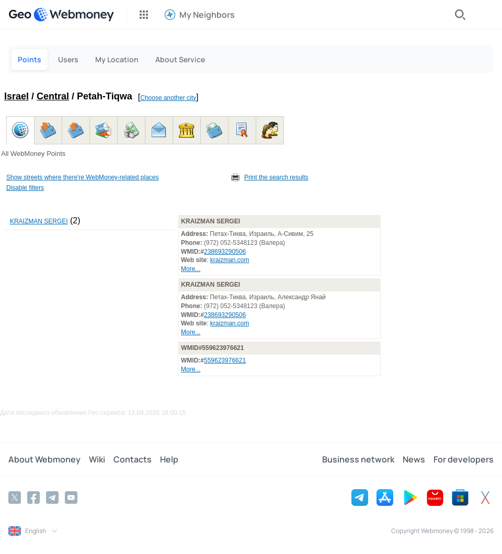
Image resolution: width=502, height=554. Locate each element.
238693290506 (225, 251)
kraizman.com (229, 260)
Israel (16, 96)
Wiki (97, 459)
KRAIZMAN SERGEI (39, 221)
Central (53, 96)
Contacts (132, 459)
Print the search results (276, 177)
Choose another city (168, 97)
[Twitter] (14, 497)
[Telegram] (52, 497)
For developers (463, 459)
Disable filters (25, 187)
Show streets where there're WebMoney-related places (82, 177)
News (414, 459)
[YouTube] (71, 497)
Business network (358, 459)
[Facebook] (33, 497)
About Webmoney (44, 459)
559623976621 (225, 360)
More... (190, 269)
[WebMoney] (73, 14)
